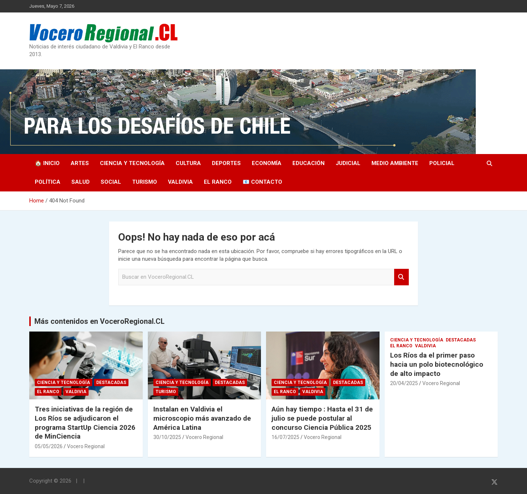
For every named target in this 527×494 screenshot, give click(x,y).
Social (111, 182)
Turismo (144, 182)
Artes (80, 163)
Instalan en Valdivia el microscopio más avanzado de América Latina (202, 418)
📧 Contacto (262, 182)
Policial (442, 163)
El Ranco (218, 182)
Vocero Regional (86, 446)
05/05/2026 (49, 446)
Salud (80, 182)
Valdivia (180, 182)
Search (401, 277)
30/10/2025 (167, 437)
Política (47, 182)
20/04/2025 (404, 383)
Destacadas (111, 382)
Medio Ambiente (394, 163)
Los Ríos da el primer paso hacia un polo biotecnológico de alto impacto (436, 364)
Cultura (188, 163)
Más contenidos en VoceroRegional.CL (99, 321)
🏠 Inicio (47, 163)
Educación (308, 163)
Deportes (226, 163)
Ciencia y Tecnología (132, 163)
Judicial (348, 163)
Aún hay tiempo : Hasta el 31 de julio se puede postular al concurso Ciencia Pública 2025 (322, 418)
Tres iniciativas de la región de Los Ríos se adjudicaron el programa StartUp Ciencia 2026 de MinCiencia (85, 422)
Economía (266, 163)
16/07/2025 (285, 437)
